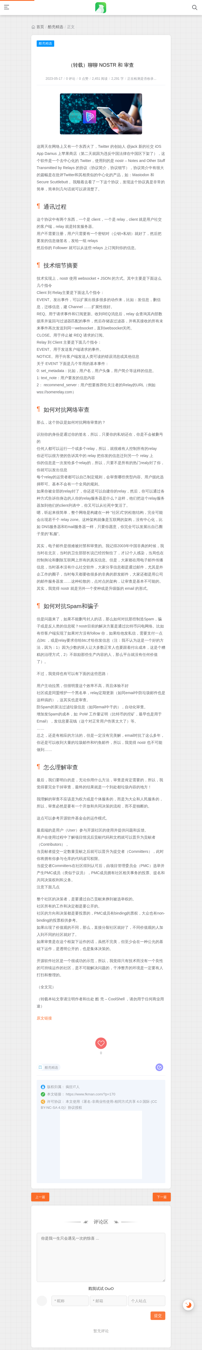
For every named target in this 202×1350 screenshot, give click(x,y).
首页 (40, 27)
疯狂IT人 (84, 1337)
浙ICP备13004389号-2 (118, 1337)
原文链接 (44, 1018)
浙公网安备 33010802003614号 (103, 1343)
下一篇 (162, 1167)
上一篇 (40, 1167)
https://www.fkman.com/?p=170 (90, 1065)
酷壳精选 (55, 27)
